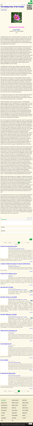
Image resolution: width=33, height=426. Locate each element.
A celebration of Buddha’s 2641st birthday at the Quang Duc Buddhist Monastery (15, 263)
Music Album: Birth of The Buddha (6, 287)
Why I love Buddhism (4, 360)
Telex (29, 219)
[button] (31, 1)
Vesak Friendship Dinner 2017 (6, 343)
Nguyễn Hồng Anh (11, 266)
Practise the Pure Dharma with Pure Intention (8, 246)
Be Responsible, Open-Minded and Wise (7, 373)
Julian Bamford (10, 276)
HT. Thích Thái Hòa (11, 333)
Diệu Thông (22, 248)
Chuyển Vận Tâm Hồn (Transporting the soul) (8, 330)
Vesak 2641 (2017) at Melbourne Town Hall (8, 273)
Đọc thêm (31, 261)
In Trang (0, 217)
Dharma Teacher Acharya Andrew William (14, 248)
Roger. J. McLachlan (24, 289)
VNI (31, 219)
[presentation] (8, 236)
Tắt (26, 219)
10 (24, 242)
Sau (24, 4)
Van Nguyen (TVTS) (17, 266)
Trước (22, 4)
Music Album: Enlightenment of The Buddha (8, 314)
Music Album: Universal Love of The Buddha (8, 297)
